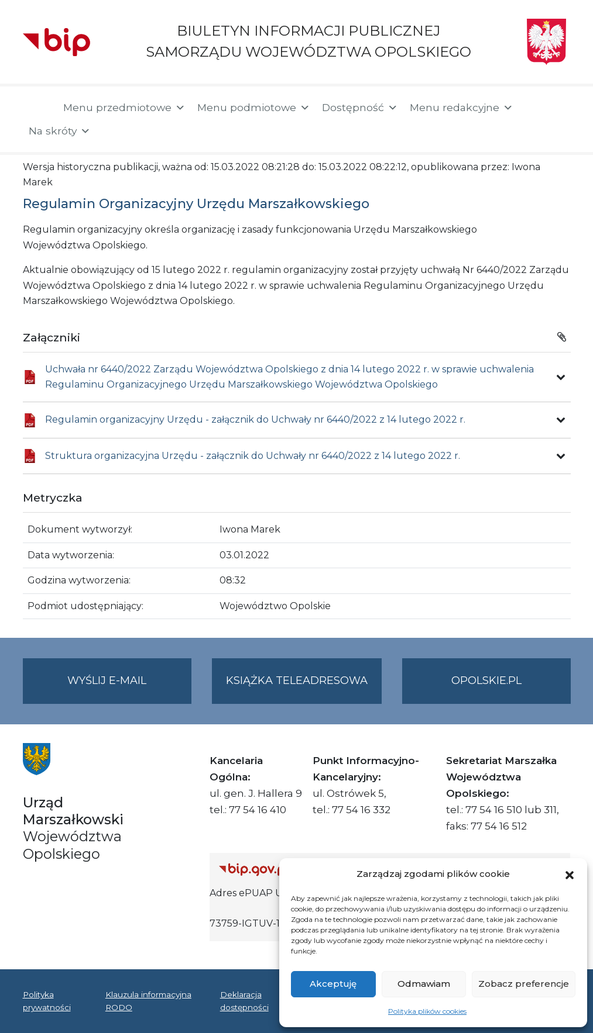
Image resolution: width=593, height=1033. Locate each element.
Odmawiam (423, 983)
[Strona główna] (37, 108)
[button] (569, 874)
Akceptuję (333, 983)
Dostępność (360, 107)
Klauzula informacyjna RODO (148, 1001)
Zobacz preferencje (523, 983)
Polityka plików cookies (427, 1011)
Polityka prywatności (47, 1001)
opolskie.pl (486, 680)
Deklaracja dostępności (244, 1001)
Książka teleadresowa (297, 680)
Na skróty (60, 131)
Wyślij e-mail (129, 688)
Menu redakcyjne (461, 107)
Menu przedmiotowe (124, 107)
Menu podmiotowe (253, 107)
